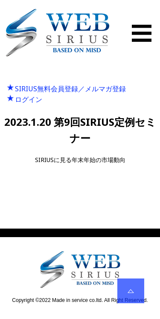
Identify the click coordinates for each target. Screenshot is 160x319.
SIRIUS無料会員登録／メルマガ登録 (70, 88)
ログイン (28, 99)
